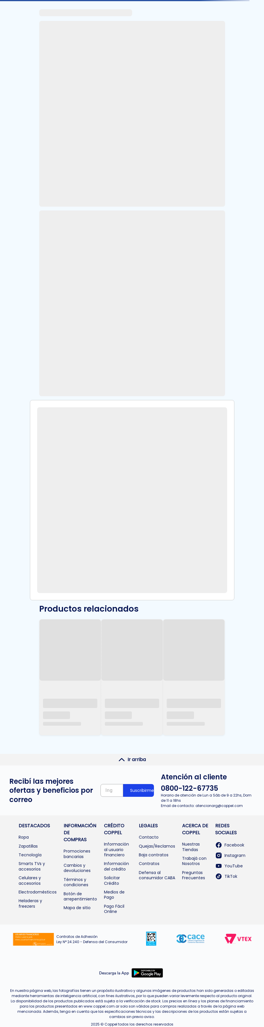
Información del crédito (116, 866)
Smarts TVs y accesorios (32, 866)
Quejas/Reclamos (157, 846)
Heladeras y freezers (30, 903)
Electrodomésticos (38, 892)
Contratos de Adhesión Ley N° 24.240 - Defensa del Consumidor (91, 939)
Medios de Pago (114, 894)
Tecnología (30, 855)
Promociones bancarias (77, 853)
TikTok (226, 876)
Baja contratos (153, 855)
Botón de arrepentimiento (80, 896)
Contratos (149, 863)
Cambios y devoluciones (77, 867)
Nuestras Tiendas (191, 846)
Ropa (24, 837)
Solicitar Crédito (112, 880)
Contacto (149, 837)
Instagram (230, 855)
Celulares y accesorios (30, 880)
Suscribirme (142, 790)
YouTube (229, 865)
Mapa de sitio (77, 908)
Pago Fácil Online (114, 908)
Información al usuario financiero (116, 849)
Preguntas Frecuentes (193, 875)
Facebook (229, 845)
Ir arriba (132, 759)
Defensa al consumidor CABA (157, 875)
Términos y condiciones (76, 882)
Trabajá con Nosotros (194, 860)
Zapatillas (28, 846)
